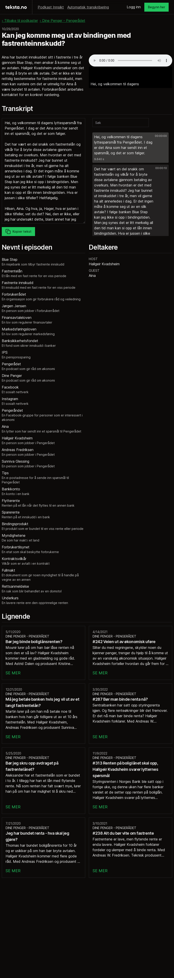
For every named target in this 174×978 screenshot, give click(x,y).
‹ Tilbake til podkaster (20, 20)
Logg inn (134, 7)
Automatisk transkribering (88, 7)
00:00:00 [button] (161, 136)
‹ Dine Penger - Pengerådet (62, 20)
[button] (130, 147)
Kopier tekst (18, 231)
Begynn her (156, 7)
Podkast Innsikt (51, 7)
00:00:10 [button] (161, 168)
